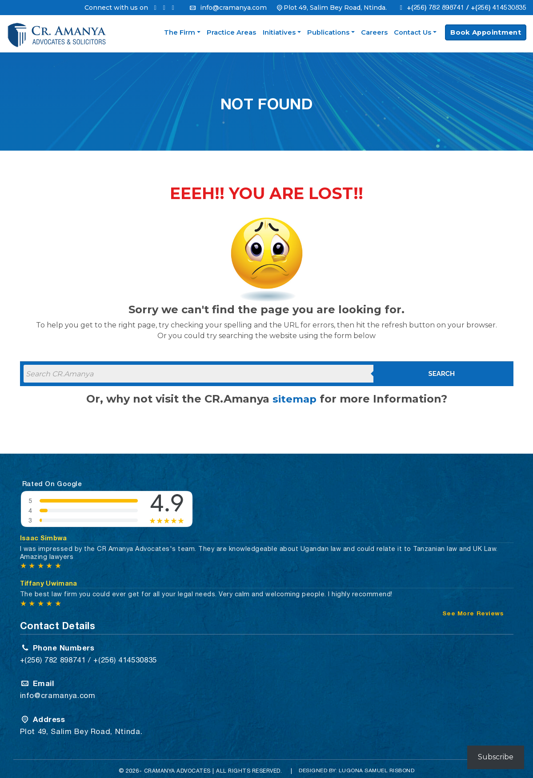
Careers (374, 32)
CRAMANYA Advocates (175, 765)
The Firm (179, 32)
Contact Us (412, 32)
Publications (328, 32)
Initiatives (279, 32)
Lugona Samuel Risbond (381, 765)
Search (442, 374)
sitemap (294, 398)
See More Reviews (473, 610)
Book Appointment (485, 32)
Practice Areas (231, 32)
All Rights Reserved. (251, 765)
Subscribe (495, 757)
